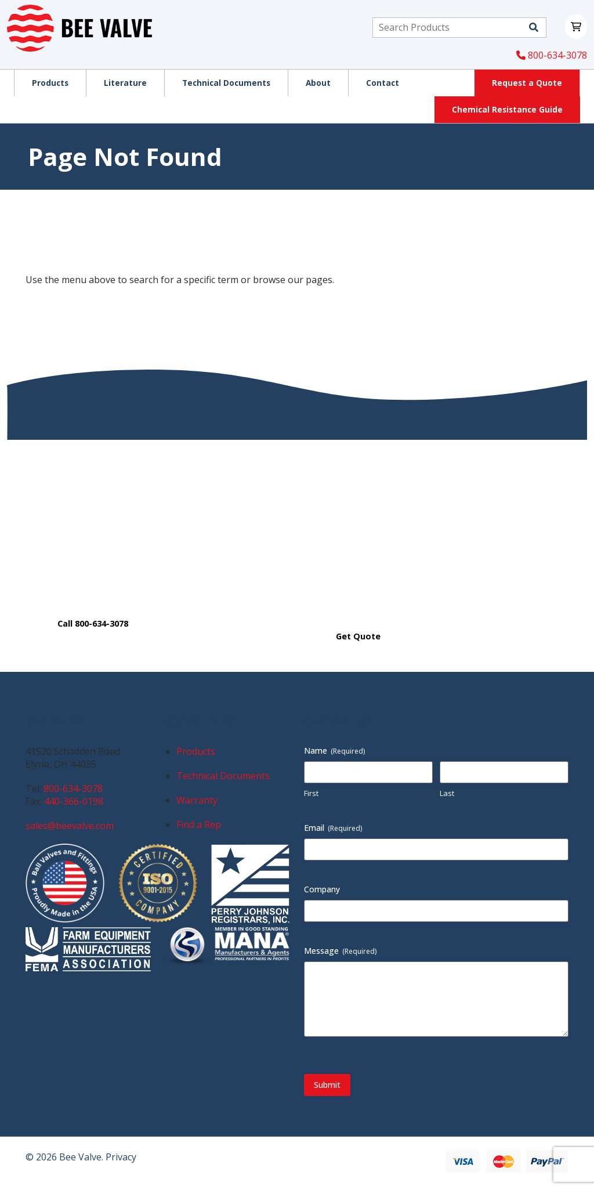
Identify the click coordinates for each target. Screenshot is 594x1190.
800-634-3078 (551, 55)
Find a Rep (198, 824)
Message (340, 950)
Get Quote (358, 636)
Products (195, 751)
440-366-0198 (73, 801)
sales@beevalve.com (70, 825)
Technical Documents (223, 775)
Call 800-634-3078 (92, 623)
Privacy (121, 1157)
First (311, 793)
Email (333, 827)
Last (447, 793)
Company (322, 889)
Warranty (197, 800)
